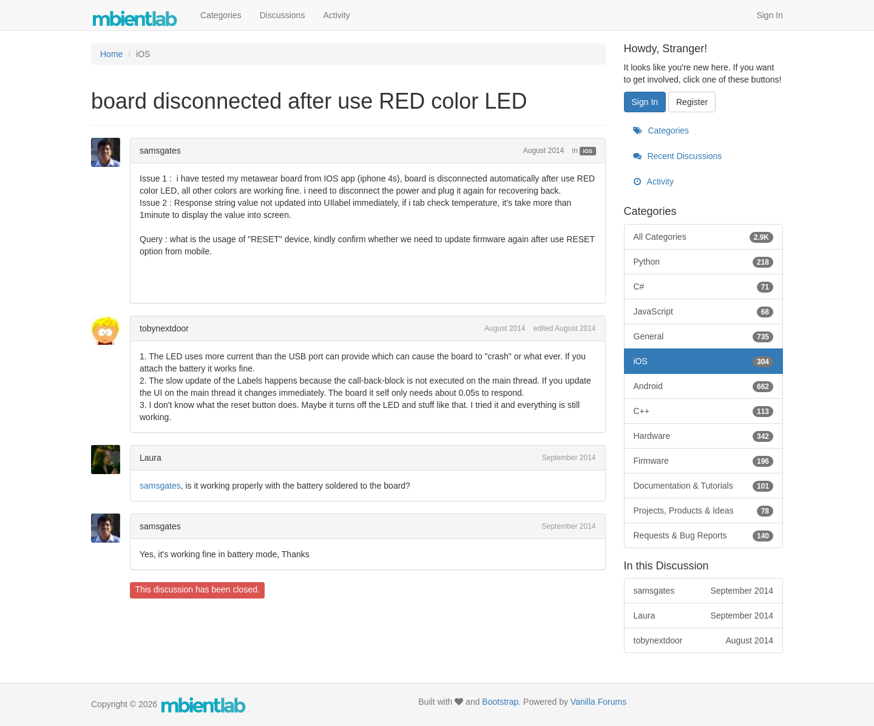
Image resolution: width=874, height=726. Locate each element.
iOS (588, 151)
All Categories (704, 237)
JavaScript (704, 311)
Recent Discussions (677, 156)
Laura (150, 458)
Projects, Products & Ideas (704, 510)
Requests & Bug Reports (704, 535)
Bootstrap (500, 702)
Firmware (704, 461)
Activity (336, 15)
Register (692, 102)
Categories (221, 15)
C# (704, 286)
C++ (704, 411)
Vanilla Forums (598, 702)
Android (704, 386)
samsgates (160, 150)
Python (704, 262)
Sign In (769, 15)
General (704, 336)
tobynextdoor (164, 328)
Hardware (704, 436)
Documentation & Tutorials (704, 486)
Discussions (282, 15)
